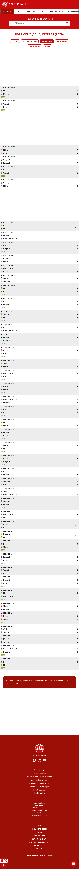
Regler (47, 46)
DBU (39, 826)
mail (62, 681)
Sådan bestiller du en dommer (39, 777)
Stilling (15, 41)
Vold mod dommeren (39, 780)
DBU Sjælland (39, 845)
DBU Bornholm (39, 829)
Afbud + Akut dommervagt (39, 783)
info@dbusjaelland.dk (39, 815)
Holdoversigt (62, 41)
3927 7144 (13, 683)
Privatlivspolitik (39, 790)
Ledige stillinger (39, 773)
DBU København (39, 839)
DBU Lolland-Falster (39, 842)
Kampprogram (46, 41)
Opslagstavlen (34, 46)
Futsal (39, 849)
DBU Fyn (39, 832)
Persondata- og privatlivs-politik (39, 855)
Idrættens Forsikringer (39, 787)
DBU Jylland (39, 836)
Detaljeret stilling (30, 41)
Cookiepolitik (39, 793)
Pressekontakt (39, 770)
